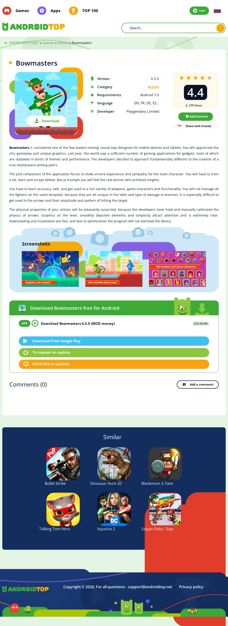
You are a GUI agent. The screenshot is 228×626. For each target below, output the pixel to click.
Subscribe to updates (51, 364)
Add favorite (198, 116)
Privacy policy (191, 586)
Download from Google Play (57, 341)
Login (202, 10)
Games (22, 10)
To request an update (52, 352)
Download (50, 120)
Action (153, 87)
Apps (55, 10)
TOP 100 (90, 10)
